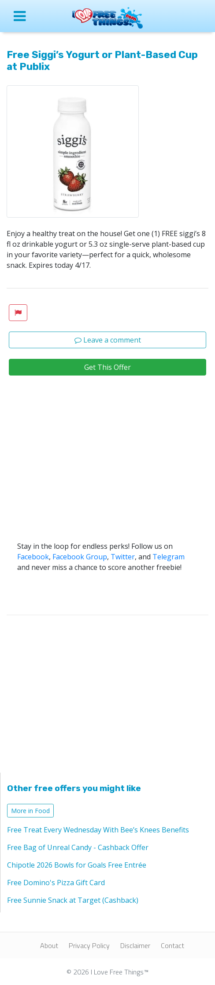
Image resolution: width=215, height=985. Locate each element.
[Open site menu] (27, 16)
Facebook (33, 557)
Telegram (168, 557)
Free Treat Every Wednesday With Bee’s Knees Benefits (98, 830)
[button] (18, 312)
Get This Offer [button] (107, 367)
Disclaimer (135, 945)
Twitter (123, 557)
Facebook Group (79, 557)
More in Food (30, 810)
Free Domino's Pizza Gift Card (56, 882)
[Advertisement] (107, 474)
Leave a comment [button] (107, 340)
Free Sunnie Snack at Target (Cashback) (72, 900)
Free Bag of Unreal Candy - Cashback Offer (77, 847)
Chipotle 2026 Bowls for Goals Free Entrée (76, 865)
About (49, 945)
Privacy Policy (89, 945)
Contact (172, 945)
